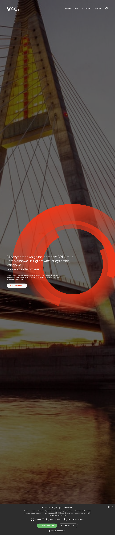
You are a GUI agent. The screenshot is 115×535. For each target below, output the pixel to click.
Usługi (68, 9)
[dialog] (57, 519)
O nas (76, 9)
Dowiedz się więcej (17, 287)
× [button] (112, 507)
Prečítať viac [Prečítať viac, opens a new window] (62, 515)
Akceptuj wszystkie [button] (47, 526)
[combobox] (109, 507)
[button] (57, 530)
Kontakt (98, 9)
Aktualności (87, 9)
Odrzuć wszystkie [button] (68, 526)
